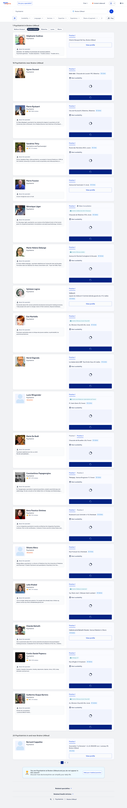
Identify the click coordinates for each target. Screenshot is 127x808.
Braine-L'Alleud (33, 29)
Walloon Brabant (19, 29)
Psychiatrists (59, 799)
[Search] (111, 11)
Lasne (52, 29)
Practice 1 (72, 35)
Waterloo (44, 29)
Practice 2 (80, 436)
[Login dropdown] (112, 3)
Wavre (60, 29)
